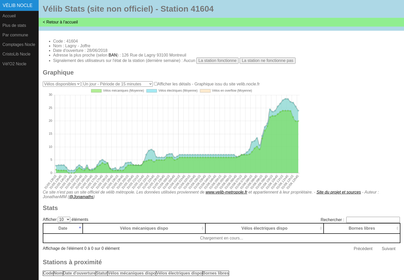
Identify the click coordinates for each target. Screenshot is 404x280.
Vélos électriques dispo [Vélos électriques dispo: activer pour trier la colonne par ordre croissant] (264, 228)
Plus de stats (14, 25)
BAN (112, 55)
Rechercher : (360, 220)
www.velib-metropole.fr (226, 192)
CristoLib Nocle (16, 54)
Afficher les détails (174, 84)
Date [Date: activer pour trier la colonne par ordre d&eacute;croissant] (63, 228)
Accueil (9, 16)
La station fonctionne (217, 60)
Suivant (388, 248)
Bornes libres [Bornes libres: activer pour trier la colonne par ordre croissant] (362, 228)
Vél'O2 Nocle (15, 64)
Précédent (363, 248)
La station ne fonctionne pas (267, 60)
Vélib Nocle (17, 5)
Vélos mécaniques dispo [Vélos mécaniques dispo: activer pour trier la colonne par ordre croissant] (144, 228)
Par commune (15, 35)
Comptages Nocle (19, 44)
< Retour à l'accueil (60, 22)
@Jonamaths (81, 197)
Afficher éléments (65, 219)
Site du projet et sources (338, 192)
